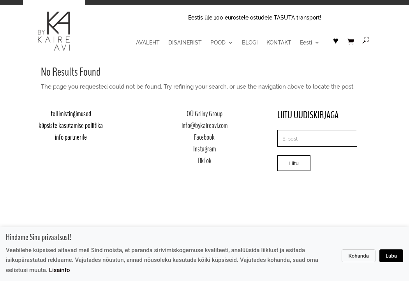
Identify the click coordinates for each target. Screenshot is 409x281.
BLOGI (250, 43)
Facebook (204, 137)
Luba (391, 256)
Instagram (204, 149)
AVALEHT (148, 43)
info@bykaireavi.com (204, 125)
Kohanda (358, 256)
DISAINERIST (185, 43)
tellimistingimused (71, 113)
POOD (218, 43)
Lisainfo (59, 270)
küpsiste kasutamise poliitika (71, 125)
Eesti (306, 43)
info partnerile (71, 137)
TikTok (204, 160)
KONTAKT (278, 43)
